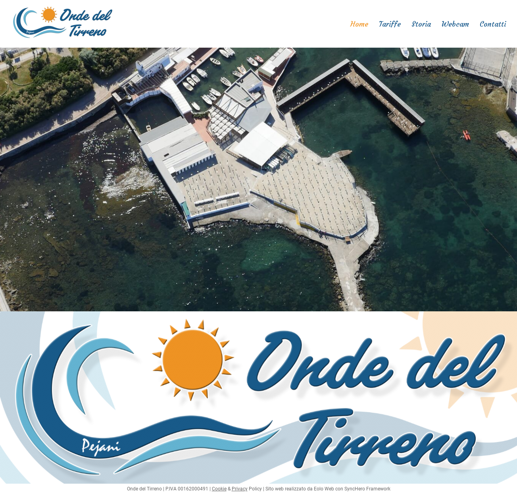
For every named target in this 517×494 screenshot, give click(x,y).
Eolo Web (324, 489)
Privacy (240, 489)
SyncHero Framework (367, 489)
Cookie (219, 489)
